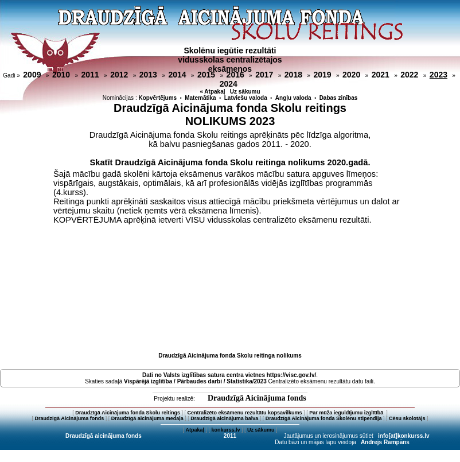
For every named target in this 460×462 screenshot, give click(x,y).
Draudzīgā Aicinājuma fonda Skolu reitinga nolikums (230, 355)
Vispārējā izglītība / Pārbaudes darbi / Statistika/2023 (195, 381)
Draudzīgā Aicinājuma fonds (257, 398)
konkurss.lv (225, 430)
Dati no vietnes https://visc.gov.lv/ (229, 375)
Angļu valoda (293, 98)
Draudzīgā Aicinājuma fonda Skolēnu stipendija (324, 418)
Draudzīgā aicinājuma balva (224, 418)
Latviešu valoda (245, 98)
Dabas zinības (338, 98)
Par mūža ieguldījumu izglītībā (347, 413)
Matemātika (200, 98)
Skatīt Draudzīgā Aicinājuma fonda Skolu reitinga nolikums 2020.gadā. (230, 162)
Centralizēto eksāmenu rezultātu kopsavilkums (245, 413)
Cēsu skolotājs (407, 418)
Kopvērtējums (157, 98)
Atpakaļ (194, 430)
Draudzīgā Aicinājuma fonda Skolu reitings (127, 413)
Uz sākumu (245, 91)
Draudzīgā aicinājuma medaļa (147, 418)
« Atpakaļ (212, 91)
